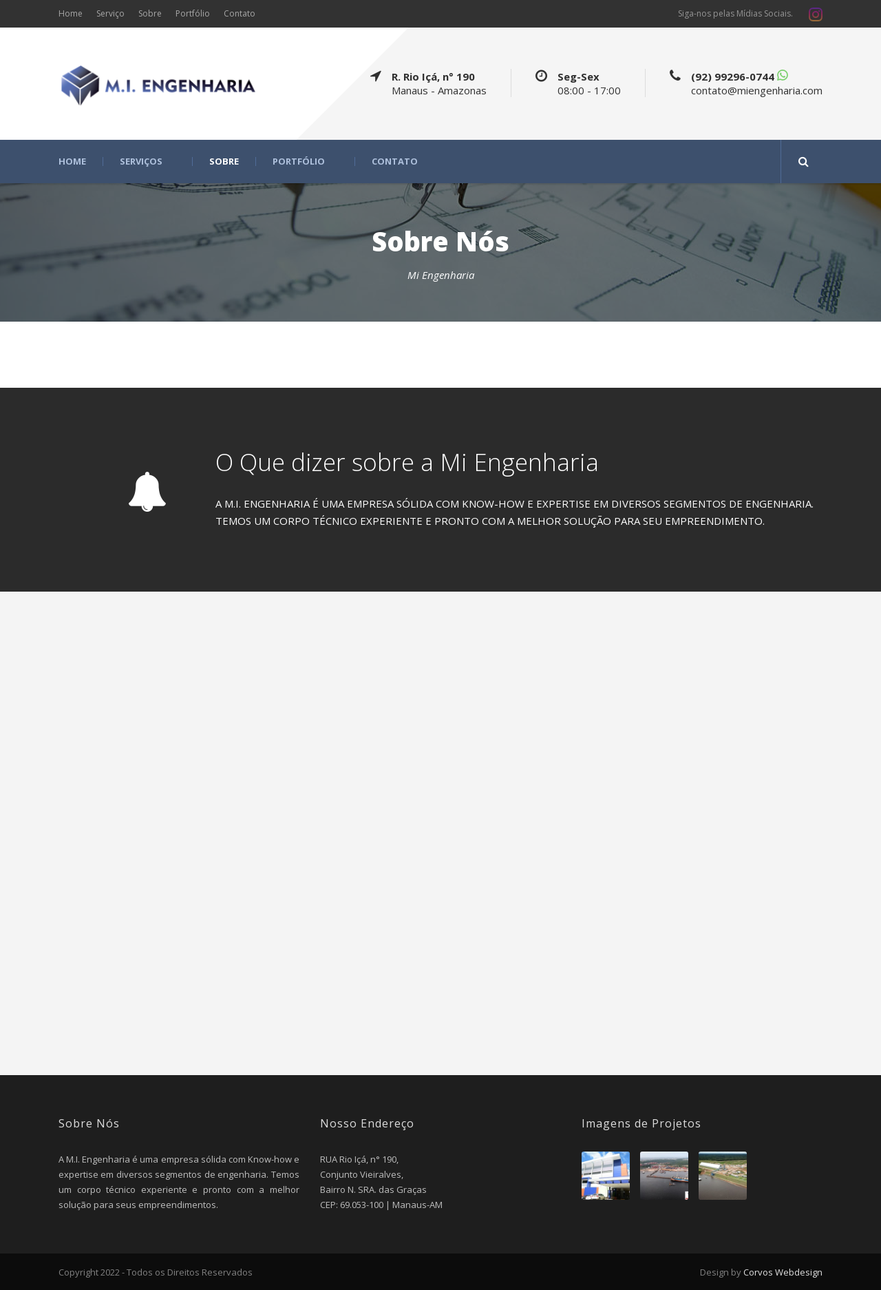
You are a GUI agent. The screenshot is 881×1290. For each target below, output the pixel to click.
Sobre (150, 13)
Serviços (141, 161)
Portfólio (193, 13)
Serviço (110, 13)
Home (71, 13)
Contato (239, 13)
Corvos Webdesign (781, 1272)
